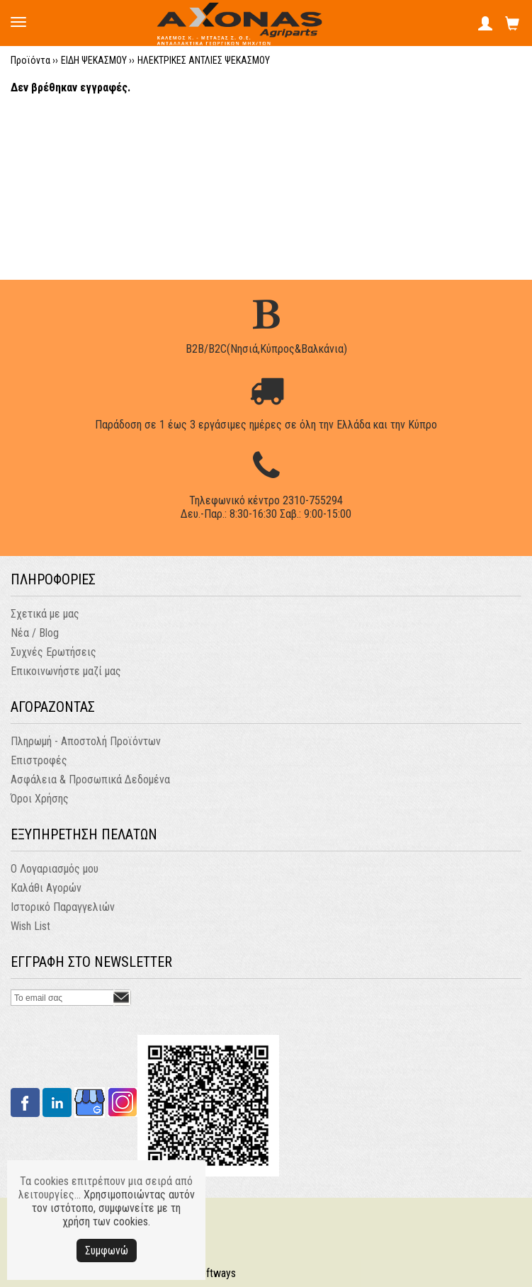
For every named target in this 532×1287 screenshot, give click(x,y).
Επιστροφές (39, 760)
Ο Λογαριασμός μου (54, 868)
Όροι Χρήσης (40, 798)
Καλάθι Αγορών (46, 888)
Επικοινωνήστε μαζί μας (66, 671)
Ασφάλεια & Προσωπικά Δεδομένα (90, 779)
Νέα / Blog (35, 633)
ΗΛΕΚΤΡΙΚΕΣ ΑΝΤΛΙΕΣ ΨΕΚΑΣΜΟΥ (203, 60)
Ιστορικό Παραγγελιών (63, 907)
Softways (215, 1273)
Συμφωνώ (106, 1250)
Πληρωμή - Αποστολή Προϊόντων (86, 741)
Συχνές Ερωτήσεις (53, 652)
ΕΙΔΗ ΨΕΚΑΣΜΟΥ (94, 60)
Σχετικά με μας (45, 613)
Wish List (30, 926)
